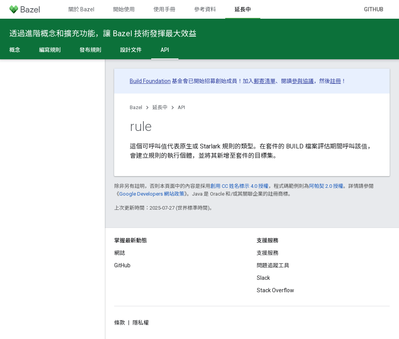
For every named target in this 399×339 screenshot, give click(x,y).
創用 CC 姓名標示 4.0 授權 (239, 186)
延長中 (160, 107)
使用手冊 (164, 9)
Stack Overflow (275, 290)
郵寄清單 (264, 81)
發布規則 (90, 50)
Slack (263, 278)
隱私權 (140, 323)
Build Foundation (150, 81)
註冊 (335, 81)
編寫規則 (50, 50)
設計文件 (131, 50)
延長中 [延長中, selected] (243, 9)
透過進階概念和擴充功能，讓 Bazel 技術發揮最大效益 (102, 33)
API (181, 107)
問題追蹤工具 (273, 265)
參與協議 (303, 81)
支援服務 (268, 253)
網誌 (119, 253)
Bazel (136, 107)
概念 (14, 50)
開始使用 (124, 9)
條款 (119, 323)
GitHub (373, 9)
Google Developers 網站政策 (151, 194)
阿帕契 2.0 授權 (326, 186)
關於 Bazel (81, 9)
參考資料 (205, 9)
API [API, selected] (165, 50)
